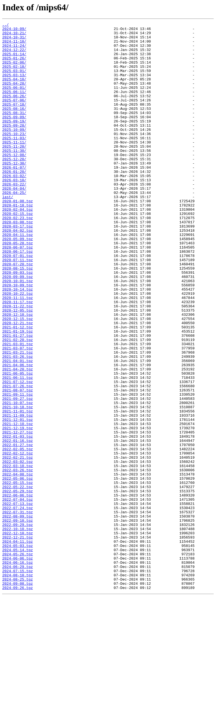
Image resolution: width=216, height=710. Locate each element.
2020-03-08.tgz (17, 262)
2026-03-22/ (14, 216)
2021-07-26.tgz (17, 458)
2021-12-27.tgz (17, 514)
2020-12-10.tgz (17, 373)
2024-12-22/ (14, 55)
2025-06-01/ (14, 100)
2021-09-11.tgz (17, 469)
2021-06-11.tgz (17, 448)
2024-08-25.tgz (17, 690)
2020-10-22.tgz (17, 348)
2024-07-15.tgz (17, 680)
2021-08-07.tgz (17, 464)
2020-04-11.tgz (17, 277)
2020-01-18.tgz (17, 242)
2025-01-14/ (14, 60)
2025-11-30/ (14, 176)
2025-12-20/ (14, 186)
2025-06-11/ (14, 105)
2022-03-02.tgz (17, 549)
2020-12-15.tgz (17, 378)
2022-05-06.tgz (17, 569)
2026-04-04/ (14, 221)
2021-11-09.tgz (17, 494)
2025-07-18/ (14, 121)
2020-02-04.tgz (17, 247)
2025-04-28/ (14, 95)
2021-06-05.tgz (17, 443)
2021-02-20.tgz (17, 403)
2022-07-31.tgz (17, 610)
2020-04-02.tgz (17, 272)
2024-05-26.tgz (17, 660)
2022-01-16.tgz (17, 524)
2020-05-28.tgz (17, 287)
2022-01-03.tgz (17, 519)
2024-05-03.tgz (17, 650)
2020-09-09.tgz (17, 327)
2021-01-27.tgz (17, 398)
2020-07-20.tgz (17, 312)
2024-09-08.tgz (17, 696)
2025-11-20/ (14, 171)
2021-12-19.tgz (17, 509)
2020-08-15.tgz (17, 317)
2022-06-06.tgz (17, 590)
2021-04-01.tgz (17, 428)
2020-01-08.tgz (17, 237)
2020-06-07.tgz (17, 292)
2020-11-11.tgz (17, 353)
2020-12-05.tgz (17, 368)
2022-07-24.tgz (17, 605)
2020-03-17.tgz (17, 267)
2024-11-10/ (14, 45)
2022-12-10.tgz (17, 635)
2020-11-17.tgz (17, 358)
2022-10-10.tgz (17, 630)
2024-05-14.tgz (17, 655)
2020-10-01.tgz (17, 332)
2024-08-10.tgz (17, 685)
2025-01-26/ (14, 65)
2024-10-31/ (14, 40)
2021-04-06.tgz (17, 433)
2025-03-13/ (14, 85)
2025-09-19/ (14, 141)
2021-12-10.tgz (17, 504)
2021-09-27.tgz (17, 474)
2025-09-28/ (14, 146)
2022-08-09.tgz (17, 615)
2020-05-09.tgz (17, 282)
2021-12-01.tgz (17, 499)
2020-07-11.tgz (17, 307)
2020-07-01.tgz (17, 302)
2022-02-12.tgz (17, 539)
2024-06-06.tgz (17, 665)
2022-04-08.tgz (17, 564)
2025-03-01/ (14, 80)
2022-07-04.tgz (17, 595)
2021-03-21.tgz (17, 418)
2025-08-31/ (14, 131)
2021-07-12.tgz (17, 453)
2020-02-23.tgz (17, 257)
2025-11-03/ (14, 161)
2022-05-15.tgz (17, 574)
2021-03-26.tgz (17, 423)
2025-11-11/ (14, 166)
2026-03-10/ (14, 211)
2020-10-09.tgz (17, 337)
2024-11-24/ (14, 50)
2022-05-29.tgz (17, 585)
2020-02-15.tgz (17, 252)
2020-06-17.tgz (17, 297)
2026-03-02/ (14, 206)
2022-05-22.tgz (17, 580)
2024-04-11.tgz (17, 645)
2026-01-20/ (14, 201)
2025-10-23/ (14, 156)
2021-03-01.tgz (17, 408)
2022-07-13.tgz (17, 600)
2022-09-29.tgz (17, 625)
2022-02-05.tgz (17, 534)
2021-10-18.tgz (17, 484)
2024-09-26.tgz (17, 701)
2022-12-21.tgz (17, 640)
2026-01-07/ (14, 196)
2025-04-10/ (14, 90)
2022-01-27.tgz (17, 529)
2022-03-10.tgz (17, 554)
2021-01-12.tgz (17, 388)
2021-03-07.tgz (17, 413)
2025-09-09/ (14, 136)
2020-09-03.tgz (17, 322)
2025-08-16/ (14, 126)
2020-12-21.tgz (17, 383)
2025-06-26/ (14, 110)
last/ (7, 232)
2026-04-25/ (14, 226)
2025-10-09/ (14, 151)
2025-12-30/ (14, 191)
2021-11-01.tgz (17, 489)
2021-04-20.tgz (17, 438)
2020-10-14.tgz (17, 342)
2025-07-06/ (14, 116)
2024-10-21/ (14, 35)
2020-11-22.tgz (17, 363)
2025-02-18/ (14, 75)
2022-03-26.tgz (17, 559)
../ (5, 25)
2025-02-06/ (14, 70)
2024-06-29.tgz (17, 675)
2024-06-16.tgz (17, 670)
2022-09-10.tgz (17, 620)
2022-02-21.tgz (17, 544)
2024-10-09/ (14, 30)
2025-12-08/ (14, 181)
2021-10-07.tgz (17, 479)
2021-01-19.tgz (17, 393)
